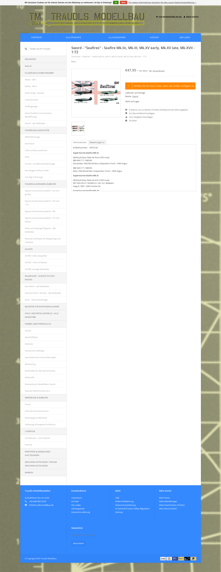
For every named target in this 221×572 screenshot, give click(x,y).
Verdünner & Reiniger (34, 350)
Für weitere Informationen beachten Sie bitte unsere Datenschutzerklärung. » (162, 3)
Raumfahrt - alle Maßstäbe (37, 286)
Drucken (131, 120)
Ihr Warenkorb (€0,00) (169, 16)
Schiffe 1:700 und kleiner (36, 262)
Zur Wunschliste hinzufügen (140, 113)
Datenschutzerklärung (125, 505)
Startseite (36, 37)
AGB (117, 497)
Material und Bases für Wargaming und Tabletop (43, 240)
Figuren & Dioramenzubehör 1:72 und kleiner (42, 220)
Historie (28, 444)
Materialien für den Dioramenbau (40, 370)
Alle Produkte (73, 37)
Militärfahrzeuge (32, 137)
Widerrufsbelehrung (124, 501)
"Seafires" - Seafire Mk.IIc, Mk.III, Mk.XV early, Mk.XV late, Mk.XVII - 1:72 (114, 56)
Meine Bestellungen (168, 501)
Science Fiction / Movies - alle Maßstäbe (43, 293)
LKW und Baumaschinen (36, 150)
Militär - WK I (30, 79)
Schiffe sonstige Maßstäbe (37, 269)
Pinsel (27, 404)
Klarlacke (29, 343)
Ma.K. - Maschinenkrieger (36, 299)
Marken (29, 472)
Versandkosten (159, 71)
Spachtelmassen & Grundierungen (40, 357)
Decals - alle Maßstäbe (35, 123)
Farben (28, 330)
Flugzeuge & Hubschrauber (39, 72)
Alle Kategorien (117, 37)
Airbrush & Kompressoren (37, 411)
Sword (135, 96)
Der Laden (185, 37)
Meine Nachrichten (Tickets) (172, 505)
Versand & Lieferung (80, 512)
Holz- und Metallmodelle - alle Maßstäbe (42, 315)
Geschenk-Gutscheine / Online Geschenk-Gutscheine (41, 464)
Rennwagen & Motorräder (37, 170)
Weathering (30, 364)
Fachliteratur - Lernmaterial (37, 438)
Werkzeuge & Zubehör (36, 397)
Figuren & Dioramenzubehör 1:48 (40, 211)
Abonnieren (78, 543)
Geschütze (29, 143)
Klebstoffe (29, 377)
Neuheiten (30, 59)
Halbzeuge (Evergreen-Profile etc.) (40, 424)
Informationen (79, 142)
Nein (124, 3)
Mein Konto (191, 16)
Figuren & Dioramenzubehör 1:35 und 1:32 (42, 203)
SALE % (28, 66)
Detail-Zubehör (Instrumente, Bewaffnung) (38, 115)
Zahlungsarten (78, 508)
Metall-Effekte (31, 337)
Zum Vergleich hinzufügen (139, 117)
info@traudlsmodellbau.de (41, 505)
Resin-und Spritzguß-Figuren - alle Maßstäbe (40, 230)
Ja (116, 3)
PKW (27, 157)
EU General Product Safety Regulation (132, 508)
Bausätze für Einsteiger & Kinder (42, 306)
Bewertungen (97, 142)
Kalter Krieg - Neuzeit (34, 93)
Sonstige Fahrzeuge (34, 177)
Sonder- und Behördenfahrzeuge (40, 163)
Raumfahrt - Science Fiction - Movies (40, 278)
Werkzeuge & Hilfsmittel (36, 417)
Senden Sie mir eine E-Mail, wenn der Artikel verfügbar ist (164, 85)
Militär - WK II (31, 86)
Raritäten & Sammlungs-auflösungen (38, 453)
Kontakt (154, 37)
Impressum (76, 497)
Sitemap (119, 512)
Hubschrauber (31, 99)
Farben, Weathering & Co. (38, 323)
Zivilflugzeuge (31, 106)
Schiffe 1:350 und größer (36, 255)
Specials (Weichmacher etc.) (37, 390)
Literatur (30, 431)
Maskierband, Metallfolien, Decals (40, 384)
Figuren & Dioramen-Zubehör (40, 184)
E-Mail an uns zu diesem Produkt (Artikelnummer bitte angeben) (156, 109)
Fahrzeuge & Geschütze (37, 130)
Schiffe (29, 249)
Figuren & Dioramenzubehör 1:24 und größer (42, 192)
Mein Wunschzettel (168, 508)
